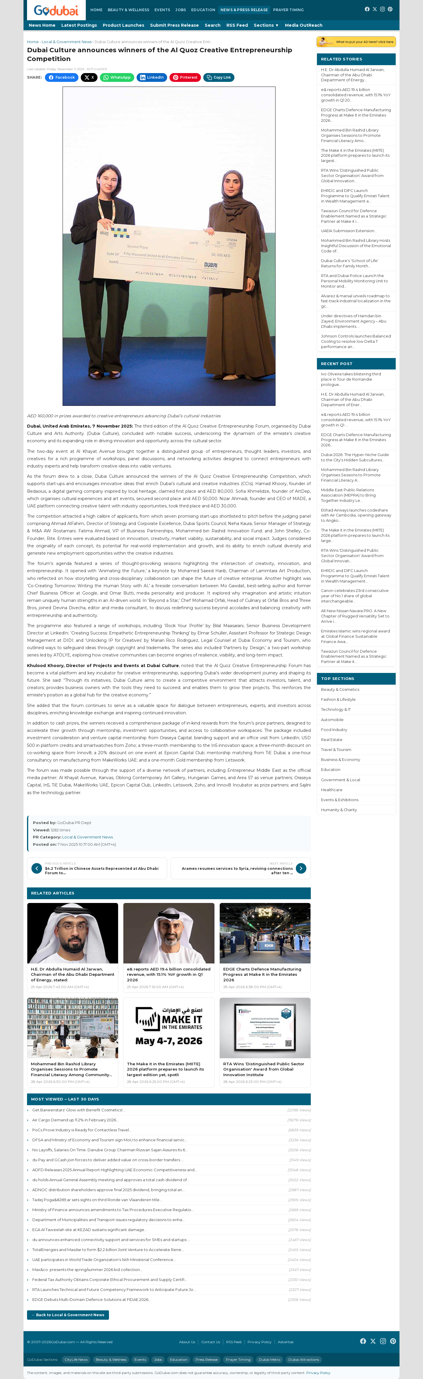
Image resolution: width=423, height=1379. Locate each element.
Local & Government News (67, 42)
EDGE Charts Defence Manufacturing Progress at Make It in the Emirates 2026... (356, 115)
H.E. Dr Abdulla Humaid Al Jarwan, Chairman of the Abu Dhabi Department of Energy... (353, 74)
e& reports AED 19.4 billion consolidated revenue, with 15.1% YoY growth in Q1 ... (356, 419)
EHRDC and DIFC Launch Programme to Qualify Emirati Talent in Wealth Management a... (355, 195)
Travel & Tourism (336, 749)
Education (203, 10)
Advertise (285, 1342)
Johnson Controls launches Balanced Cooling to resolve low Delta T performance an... (356, 341)
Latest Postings (79, 25)
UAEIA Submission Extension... (349, 231)
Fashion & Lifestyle (338, 699)
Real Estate (332, 739)
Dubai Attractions (303, 1359)
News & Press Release (244, 10)
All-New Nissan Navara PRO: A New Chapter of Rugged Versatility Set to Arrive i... (355, 616)
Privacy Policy (260, 1342)
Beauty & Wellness (128, 10)
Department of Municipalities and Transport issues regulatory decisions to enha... (108, 1219)
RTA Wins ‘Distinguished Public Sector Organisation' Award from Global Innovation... (352, 175)
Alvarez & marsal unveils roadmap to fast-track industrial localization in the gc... (356, 301)
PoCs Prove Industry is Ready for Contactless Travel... (82, 1129)
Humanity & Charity (339, 810)
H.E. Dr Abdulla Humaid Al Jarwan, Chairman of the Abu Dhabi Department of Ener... (353, 399)
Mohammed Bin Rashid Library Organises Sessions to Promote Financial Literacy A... (351, 474)
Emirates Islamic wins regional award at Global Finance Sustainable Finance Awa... (355, 636)
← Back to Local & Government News (68, 1315)
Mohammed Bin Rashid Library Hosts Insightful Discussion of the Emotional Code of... (356, 245)
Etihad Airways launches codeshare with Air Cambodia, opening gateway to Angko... (356, 515)
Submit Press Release (174, 25)
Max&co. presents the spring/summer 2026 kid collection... (87, 1269)
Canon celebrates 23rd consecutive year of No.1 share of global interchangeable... (355, 595)
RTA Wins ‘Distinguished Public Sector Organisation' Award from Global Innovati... (352, 555)
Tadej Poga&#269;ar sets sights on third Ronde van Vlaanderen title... (97, 1199)
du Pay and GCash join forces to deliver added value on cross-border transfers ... (108, 1159)
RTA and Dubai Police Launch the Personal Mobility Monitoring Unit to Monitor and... (354, 281)
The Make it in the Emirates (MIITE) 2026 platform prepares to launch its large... (355, 535)
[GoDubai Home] (56, 10)
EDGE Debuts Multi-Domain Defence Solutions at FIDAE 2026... (91, 1299)
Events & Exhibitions (339, 800)
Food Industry (334, 730)
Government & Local (340, 780)
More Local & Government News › (270, 893)
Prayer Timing (288, 10)
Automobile (332, 720)
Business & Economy (340, 759)
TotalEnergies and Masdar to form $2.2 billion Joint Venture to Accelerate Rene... (108, 1249)
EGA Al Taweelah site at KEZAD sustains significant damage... (89, 1229)
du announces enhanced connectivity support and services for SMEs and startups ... (111, 1239)
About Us (187, 1342)
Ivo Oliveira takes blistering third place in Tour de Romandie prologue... (351, 379)
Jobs (180, 10)
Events (162, 10)
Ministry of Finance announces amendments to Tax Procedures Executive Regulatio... (113, 1209)
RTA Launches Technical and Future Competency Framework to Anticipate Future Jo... (114, 1289)
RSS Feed (237, 25)
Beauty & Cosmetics (340, 689)
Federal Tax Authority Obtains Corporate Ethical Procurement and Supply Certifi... (109, 1279)
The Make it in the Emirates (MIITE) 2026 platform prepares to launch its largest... (355, 155)
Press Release (207, 1359)
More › (384, 59)
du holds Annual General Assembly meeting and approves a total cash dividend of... (110, 1179)
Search (213, 25)
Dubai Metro (269, 1359)
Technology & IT (336, 709)
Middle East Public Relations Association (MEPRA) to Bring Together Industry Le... (348, 495)
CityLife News (76, 1359)
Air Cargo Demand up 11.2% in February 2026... (75, 1120)
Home (96, 10)
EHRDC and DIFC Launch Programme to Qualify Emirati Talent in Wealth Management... (355, 575)
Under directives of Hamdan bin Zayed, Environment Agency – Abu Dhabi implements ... (353, 321)
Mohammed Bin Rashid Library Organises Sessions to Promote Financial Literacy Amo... (351, 135)
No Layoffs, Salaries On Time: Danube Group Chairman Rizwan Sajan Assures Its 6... (110, 1149)
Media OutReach (304, 25)
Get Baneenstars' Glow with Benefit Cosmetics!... (78, 1110)
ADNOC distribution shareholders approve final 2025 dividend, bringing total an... (108, 1189)
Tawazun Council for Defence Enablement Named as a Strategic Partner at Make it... (354, 656)
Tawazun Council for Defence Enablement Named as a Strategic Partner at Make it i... (354, 216)
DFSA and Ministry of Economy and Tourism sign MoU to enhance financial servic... (109, 1139)
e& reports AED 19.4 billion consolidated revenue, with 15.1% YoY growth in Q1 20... (356, 94)
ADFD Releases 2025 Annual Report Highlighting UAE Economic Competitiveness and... (114, 1169)
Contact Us (210, 1342)
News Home (42, 25)
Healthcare (332, 790)
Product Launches (123, 25)
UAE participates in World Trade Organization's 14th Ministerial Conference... (104, 1259)
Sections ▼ (266, 25)
